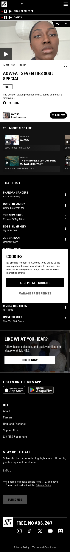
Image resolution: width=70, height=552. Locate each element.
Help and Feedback (14, 424)
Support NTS (10, 430)
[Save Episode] (65, 64)
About (6, 411)
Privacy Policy (43, 485)
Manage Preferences (35, 293)
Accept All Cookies (35, 283)
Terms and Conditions (44, 547)
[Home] (4, 4)
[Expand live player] (66, 24)
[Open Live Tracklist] (57, 24)
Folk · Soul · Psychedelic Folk (19, 168)
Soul (8, 87)
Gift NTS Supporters (15, 437)
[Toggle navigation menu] (66, 4)
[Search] (22, 4)
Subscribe (15, 499)
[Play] (35, 40)
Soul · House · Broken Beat (18, 147)
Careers (7, 417)
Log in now (30, 360)
